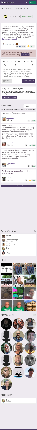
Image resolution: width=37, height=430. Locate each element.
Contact (25, 427)
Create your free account (9, 90)
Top (35, 308)
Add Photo (7, 74)
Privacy (19, 427)
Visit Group (15, 10)
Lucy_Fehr (9, 170)
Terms (13, 427)
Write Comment (18, 179)
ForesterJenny (10, 111)
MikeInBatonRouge (10, 37)
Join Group (27, 10)
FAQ (31, 427)
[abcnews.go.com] (9, 32)
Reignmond (10, 135)
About (7, 427)
